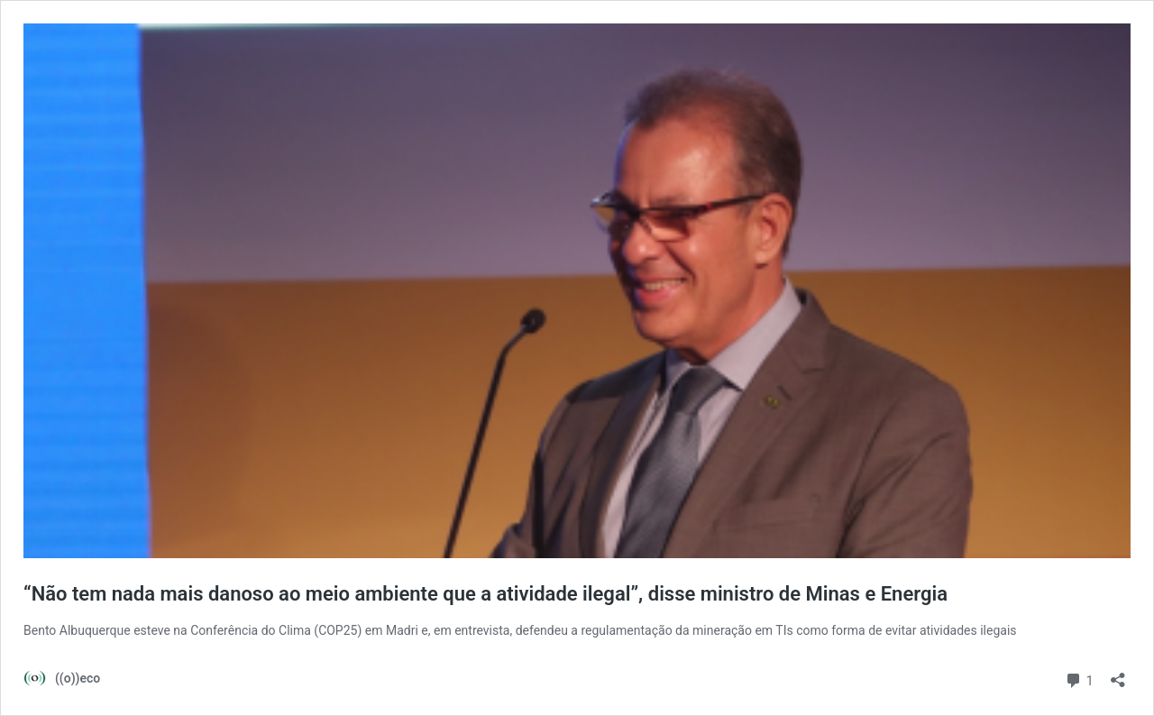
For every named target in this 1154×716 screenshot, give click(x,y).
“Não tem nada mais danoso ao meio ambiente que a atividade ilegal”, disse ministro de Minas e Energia (485, 594)
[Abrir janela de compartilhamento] (1118, 674)
